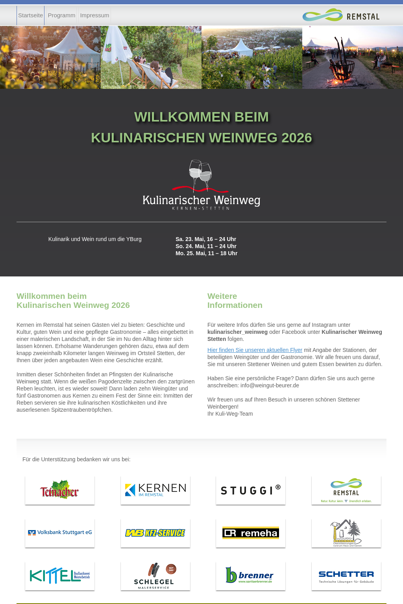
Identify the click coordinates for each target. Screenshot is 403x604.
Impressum (94, 15)
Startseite (30, 15)
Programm (61, 15)
